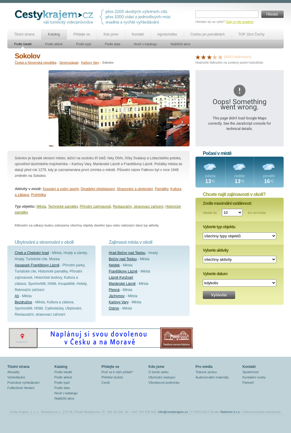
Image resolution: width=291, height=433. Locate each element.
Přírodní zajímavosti (95, 206)
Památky (161, 189)
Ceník (105, 382)
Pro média (204, 367)
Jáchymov (117, 296)
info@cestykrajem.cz (173, 412)
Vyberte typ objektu (219, 226)
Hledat (272, 14)
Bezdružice (23, 302)
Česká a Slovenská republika (35, 62)
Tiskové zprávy (206, 372)
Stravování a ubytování (135, 189)
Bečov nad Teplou (123, 259)
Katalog (54, 34)
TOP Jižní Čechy (251, 34)
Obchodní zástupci (161, 377)
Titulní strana (24, 34)
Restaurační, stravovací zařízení (138, 206)
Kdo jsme (110, 34)
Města (41, 206)
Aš (17, 296)
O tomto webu (158, 372)
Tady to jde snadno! (240, 21)
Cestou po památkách (207, 34)
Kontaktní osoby (254, 377)
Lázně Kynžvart (121, 277)
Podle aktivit (53, 44)
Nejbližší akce (180, 44)
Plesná (114, 290)
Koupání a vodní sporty (61, 189)
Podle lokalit (22, 44)
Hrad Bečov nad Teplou (127, 253)
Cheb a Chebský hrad (32, 253)
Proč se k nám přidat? (117, 372)
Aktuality (13, 372)
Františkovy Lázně (123, 271)
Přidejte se (81, 34)
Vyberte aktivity (215, 250)
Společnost (250, 372)
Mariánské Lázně (122, 284)
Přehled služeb (112, 377)
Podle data (113, 44)
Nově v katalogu (145, 44)
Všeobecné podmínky (164, 382)
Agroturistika (167, 34)
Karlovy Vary (90, 62)
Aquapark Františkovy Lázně (37, 265)
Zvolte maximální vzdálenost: (227, 203)
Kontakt (138, 34)
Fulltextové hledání (20, 388)
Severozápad (68, 62)
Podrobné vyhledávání (23, 382)
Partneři (248, 382)
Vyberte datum (215, 273)
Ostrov (114, 308)
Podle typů (83, 44)
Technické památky (63, 206)
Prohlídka (38, 195)
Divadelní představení (98, 189)
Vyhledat (219, 295)
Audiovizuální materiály (212, 377)
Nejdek (114, 265)
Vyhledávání (16, 377)
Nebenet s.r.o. (230, 412)
